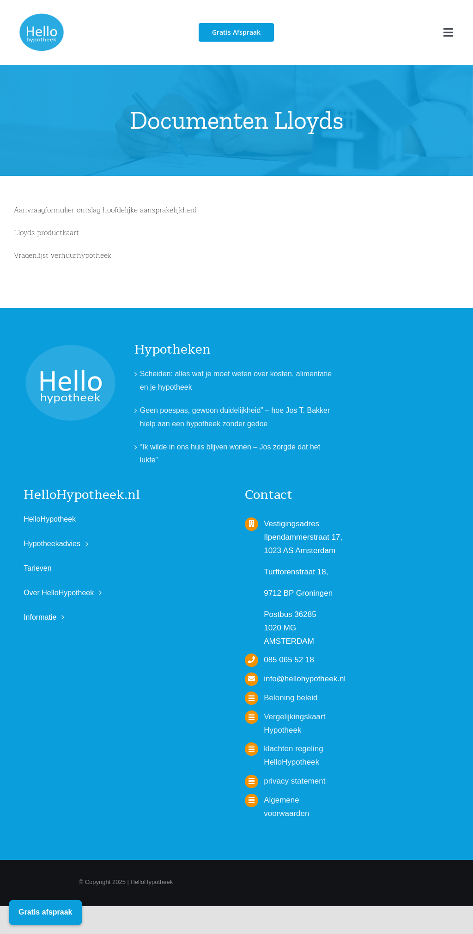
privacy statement (294, 781)
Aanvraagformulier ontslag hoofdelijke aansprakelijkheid (105, 210)
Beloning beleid (290, 697)
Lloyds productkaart (46, 233)
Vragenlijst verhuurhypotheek (62, 255)
